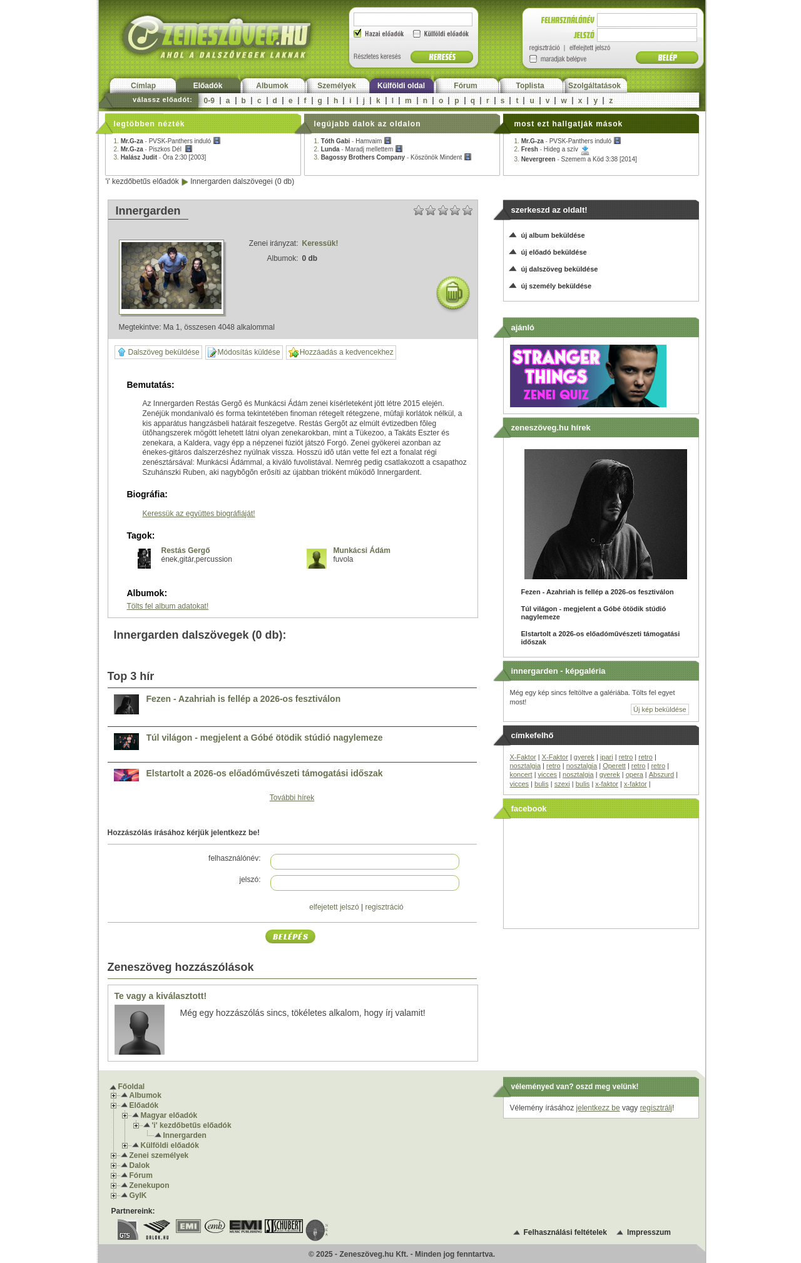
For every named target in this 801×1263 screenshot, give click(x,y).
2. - (153, 149)
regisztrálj (656, 1107)
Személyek (336, 85)
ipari (606, 757)
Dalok (140, 1165)
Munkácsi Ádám (362, 550)
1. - (167, 141)
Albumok (272, 85)
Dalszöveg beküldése (158, 352)
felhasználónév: (234, 858)
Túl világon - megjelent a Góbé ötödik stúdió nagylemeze (264, 738)
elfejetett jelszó (334, 907)
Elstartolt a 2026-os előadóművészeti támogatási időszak (264, 773)
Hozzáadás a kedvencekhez (341, 352)
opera (634, 774)
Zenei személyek (159, 1155)
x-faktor (606, 784)
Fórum (465, 85)
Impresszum (649, 1232)
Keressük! (320, 243)
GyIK (138, 1195)
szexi (562, 784)
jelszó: (249, 879)
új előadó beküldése (554, 252)
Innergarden (185, 1135)
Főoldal (131, 1086)
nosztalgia (525, 765)
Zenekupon (150, 1185)
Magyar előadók (169, 1115)
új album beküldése (553, 235)
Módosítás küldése (244, 352)
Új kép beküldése (659, 709)
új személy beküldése (556, 286)
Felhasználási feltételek (565, 1232)
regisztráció (384, 907)
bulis (541, 784)
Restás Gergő (185, 550)
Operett (614, 765)
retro (626, 757)
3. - (160, 157)
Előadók (208, 85)
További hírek (292, 797)
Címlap (143, 85)
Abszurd (661, 774)
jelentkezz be (598, 1107)
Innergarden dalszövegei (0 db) (242, 181)
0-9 (209, 100)
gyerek (584, 757)
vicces (548, 774)
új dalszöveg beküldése (559, 269)
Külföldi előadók (170, 1145)
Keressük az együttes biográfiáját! (199, 513)
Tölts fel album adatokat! (168, 606)
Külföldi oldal (401, 85)
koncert (521, 774)
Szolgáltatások (594, 85)
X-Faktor (523, 757)
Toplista (530, 85)
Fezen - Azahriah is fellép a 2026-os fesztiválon (243, 699)
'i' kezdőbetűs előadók (142, 181)
